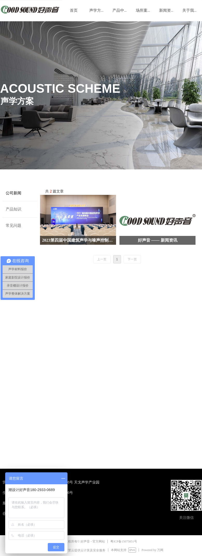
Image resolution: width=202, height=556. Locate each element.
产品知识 (13, 209)
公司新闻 (13, 193)
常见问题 (13, 225)
